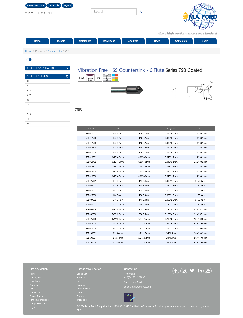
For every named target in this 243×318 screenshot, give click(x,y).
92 (28, 100)
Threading (82, 300)
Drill (78, 281)
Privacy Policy (36, 296)
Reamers (81, 285)
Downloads (109, 41)
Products (61, 41)
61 (28, 86)
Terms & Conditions (39, 300)
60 (28, 81)
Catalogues (85, 41)
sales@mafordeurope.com (138, 286)
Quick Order (54, 5)
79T (29, 119)
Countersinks (55, 51)
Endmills (81, 277)
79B (29, 114)
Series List (82, 274)
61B (29, 90)
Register (67, 5)
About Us (133, 41)
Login (205, 41)
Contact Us (181, 41)
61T (29, 95)
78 (28, 105)
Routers (80, 296)
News (157, 41)
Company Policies (38, 303)
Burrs (79, 292)
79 (28, 109)
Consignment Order (36, 5)
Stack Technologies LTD (178, 306)
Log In (33, 307)
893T (29, 124)
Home (37, 41)
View (29, 13)
